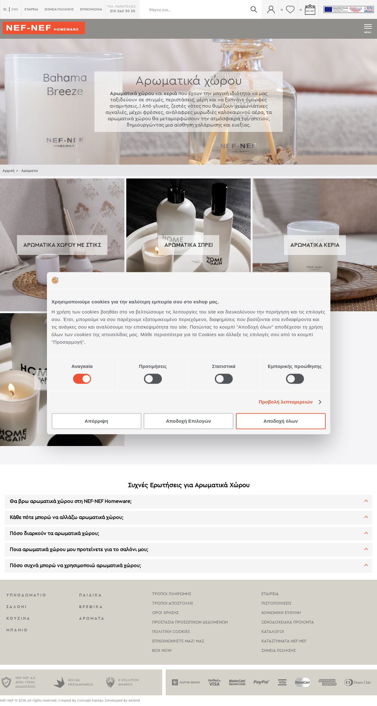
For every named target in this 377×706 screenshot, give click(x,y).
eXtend (134, 700)
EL (5, 9)
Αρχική (8, 170)
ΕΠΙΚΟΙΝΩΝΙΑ (91, 9)
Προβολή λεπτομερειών (286, 402)
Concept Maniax (90, 700)
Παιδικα (90, 595)
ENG (15, 9)
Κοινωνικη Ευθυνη (281, 613)
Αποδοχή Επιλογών (188, 421)
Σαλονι (16, 606)
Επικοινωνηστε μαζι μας (178, 641)
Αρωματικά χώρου (132, 93)
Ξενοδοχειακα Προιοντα (287, 622)
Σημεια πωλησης (278, 650)
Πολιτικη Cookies (171, 632)
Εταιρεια (270, 594)
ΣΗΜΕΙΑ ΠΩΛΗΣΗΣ (59, 9)
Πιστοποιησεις (276, 603)
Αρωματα (92, 618)
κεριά (170, 93)
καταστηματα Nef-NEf (283, 641)
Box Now (162, 650)
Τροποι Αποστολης (172, 603)
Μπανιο (17, 630)
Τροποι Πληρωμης (171, 594)
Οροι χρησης (165, 613)
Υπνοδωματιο (26, 595)
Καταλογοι (272, 632)
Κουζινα (18, 618)
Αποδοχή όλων (280, 421)
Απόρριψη (96, 421)
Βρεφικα (91, 606)
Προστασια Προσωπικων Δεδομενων (190, 622)
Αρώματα (29, 170)
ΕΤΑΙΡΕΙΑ (31, 9)
